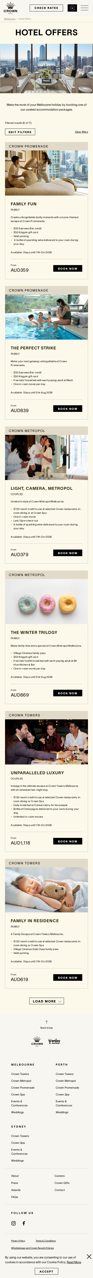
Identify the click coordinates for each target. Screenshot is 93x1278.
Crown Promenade (23, 1087)
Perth (62, 1064)
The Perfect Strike (33, 348)
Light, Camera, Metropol (42, 488)
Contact (60, 1189)
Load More (47, 1001)
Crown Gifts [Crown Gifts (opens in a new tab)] (62, 1182)
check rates (46, 7)
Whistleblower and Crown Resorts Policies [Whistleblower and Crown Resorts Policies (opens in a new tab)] (32, 1248)
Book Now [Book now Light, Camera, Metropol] (67, 553)
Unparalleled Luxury (37, 773)
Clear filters (81, 131)
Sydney (19, 1126)
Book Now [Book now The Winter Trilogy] (67, 693)
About (15, 1175)
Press (14, 1182)
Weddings (17, 1112)
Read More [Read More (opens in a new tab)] (74, 1262)
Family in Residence (35, 921)
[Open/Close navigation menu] (84, 8)
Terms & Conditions (46, 1240)
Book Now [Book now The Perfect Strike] (67, 408)
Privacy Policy (18, 1240)
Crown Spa (18, 1094)
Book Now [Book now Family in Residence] (67, 977)
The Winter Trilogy (34, 632)
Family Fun (24, 204)
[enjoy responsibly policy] (54, 1041)
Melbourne (10, 19)
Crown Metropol (21, 1080)
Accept (46, 1271)
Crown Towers (20, 1073)
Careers (60, 1175)
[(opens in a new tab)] (13, 1223)
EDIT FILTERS (20, 132)
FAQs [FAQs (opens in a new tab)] (14, 1196)
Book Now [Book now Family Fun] (67, 268)
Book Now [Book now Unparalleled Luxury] (67, 841)
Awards (16, 1189)
